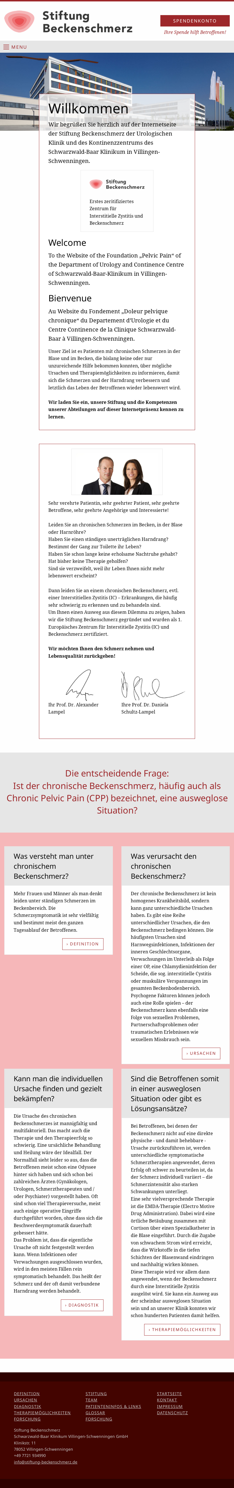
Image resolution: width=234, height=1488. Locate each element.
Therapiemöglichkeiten (42, 1412)
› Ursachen (201, 1053)
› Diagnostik (82, 1305)
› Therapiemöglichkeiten (182, 1329)
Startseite (169, 1393)
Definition (27, 1393)
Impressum (170, 1406)
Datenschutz (172, 1412)
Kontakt (167, 1400)
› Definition (83, 944)
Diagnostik (27, 1406)
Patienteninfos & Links (113, 1406)
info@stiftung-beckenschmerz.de (45, 1462)
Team (92, 1400)
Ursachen (25, 1400)
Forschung (27, 1419)
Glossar (95, 1412)
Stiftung (96, 1393)
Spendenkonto (195, 21)
